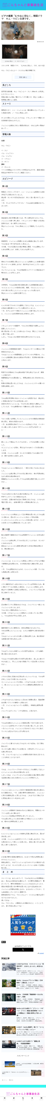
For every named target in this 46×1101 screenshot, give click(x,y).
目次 (21, 77)
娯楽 (3, 942)
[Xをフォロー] (23, 950)
